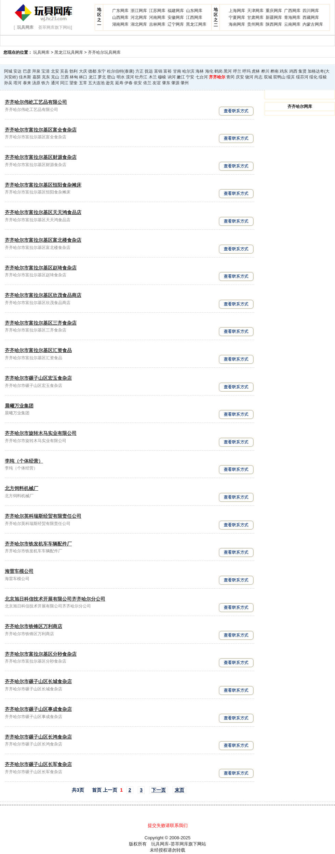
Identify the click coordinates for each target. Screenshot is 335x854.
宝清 (45, 71)
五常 (83, 82)
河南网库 (157, 17)
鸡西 (293, 71)
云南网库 (292, 24)
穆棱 (162, 77)
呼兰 (237, 71)
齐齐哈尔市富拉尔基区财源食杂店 (41, 157)
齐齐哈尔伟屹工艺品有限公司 (36, 102)
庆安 (240, 77)
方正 (139, 71)
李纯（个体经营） (24, 461)
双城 (268, 77)
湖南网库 (120, 24)
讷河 (172, 77)
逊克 (110, 82)
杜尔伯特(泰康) (120, 71)
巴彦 (27, 71)
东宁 (101, 71)
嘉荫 (36, 77)
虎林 (256, 71)
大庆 (83, 71)
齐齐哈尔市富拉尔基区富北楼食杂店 (43, 240)
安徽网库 (176, 17)
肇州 (184, 82)
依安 (138, 82)
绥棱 (323, 77)
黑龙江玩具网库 (68, 52)
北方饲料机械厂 (21, 488)
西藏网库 (311, 17)
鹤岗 (218, 71)
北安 (55, 71)
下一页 (158, 790)
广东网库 (120, 10)
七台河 (202, 77)
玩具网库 (41, 52)
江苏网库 (157, 10)
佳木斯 (25, 77)
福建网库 (176, 10)
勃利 (73, 71)
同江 (64, 82)
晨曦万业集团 (19, 406)
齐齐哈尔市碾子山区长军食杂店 (38, 764)
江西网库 (194, 17)
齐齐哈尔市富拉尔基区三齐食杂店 (41, 323)
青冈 (230, 77)
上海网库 (237, 10)
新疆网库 (274, 17)
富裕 (167, 71)
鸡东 (284, 71)
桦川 (265, 71)
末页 (179, 790)
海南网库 (237, 24)
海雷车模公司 (19, 571)
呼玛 (246, 71)
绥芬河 (302, 77)
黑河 (228, 71)
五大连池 (96, 82)
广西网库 (292, 10)
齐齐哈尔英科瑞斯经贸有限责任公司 (43, 516)
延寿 (119, 82)
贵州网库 (255, 24)
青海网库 (292, 17)
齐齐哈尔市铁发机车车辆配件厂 (38, 544)
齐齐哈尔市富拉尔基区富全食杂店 (41, 130)
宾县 (64, 71)
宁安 (190, 77)
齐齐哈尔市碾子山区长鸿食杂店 (38, 737)
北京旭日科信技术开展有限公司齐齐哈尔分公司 (55, 599)
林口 (83, 77)
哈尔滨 (188, 71)
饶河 (249, 77)
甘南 (177, 71)
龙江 (93, 77)
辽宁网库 (176, 24)
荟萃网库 (179, 843)
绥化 (313, 77)
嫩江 (181, 77)
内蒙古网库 (313, 24)
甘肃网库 (255, 17)
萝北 (102, 77)
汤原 (36, 82)
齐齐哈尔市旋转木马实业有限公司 (41, 433)
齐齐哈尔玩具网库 (104, 52)
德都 (92, 71)
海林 (200, 71)
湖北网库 (139, 24)
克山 (55, 77)
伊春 (128, 82)
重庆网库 (274, 10)
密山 (111, 77)
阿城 (8, 71)
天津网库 (255, 10)
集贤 (302, 71)
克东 (46, 77)
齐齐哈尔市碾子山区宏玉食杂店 (38, 378)
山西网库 (120, 17)
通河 (55, 82)
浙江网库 (139, 10)
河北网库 (139, 17)
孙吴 (8, 82)
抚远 (149, 71)
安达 (17, 71)
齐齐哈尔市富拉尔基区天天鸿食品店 (43, 212)
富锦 (158, 71)
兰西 (65, 77)
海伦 (209, 71)
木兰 (153, 77)
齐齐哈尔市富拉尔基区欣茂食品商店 (43, 295)
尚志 (258, 77)
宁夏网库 (237, 17)
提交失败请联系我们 (168, 825)
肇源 (175, 82)
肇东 (166, 82)
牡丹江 (141, 77)
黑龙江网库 (196, 24)
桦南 (274, 71)
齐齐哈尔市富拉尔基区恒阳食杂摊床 (43, 185)
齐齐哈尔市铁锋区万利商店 (33, 626)
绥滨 (290, 77)
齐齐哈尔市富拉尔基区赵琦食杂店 (41, 268)
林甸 (74, 77)
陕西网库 (274, 24)
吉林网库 (157, 24)
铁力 (45, 82)
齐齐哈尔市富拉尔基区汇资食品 (38, 350)
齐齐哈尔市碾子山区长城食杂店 (38, 681)
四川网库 (311, 10)
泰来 (27, 82)
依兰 (147, 82)
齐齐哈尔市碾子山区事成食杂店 (38, 709)
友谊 (156, 82)
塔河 (17, 82)
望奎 (73, 82)
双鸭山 (279, 77)
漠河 (130, 77)
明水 (121, 77)
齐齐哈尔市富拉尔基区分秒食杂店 (41, 654)
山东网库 (194, 10)
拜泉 (36, 71)
